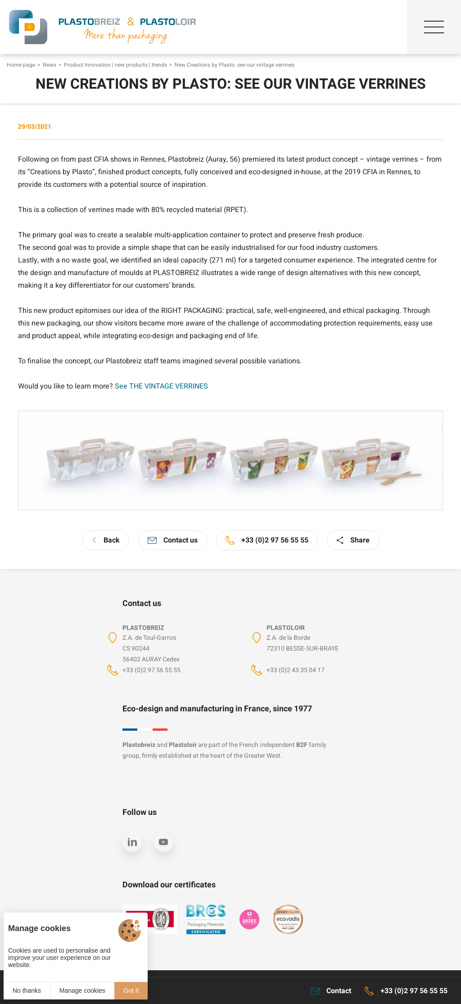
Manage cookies (82, 990)
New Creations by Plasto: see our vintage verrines (234, 65)
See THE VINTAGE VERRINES (161, 386)
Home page (21, 65)
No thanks (27, 990)
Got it (131, 990)
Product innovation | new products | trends (115, 65)
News (49, 65)
